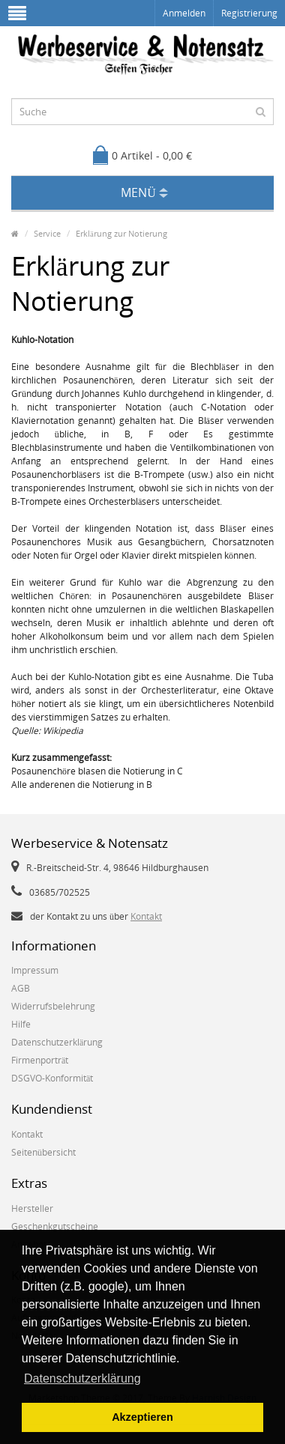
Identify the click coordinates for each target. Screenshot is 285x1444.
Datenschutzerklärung (57, 1042)
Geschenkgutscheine (54, 1226)
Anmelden (184, 13)
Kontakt (146, 916)
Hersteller (32, 1208)
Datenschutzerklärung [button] (82, 1378)
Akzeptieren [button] (142, 1417)
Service (47, 233)
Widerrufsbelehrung (53, 1006)
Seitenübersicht (43, 1152)
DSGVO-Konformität (52, 1078)
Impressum (34, 970)
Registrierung (249, 13)
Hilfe (21, 1024)
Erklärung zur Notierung (121, 233)
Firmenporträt (39, 1060)
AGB (20, 988)
